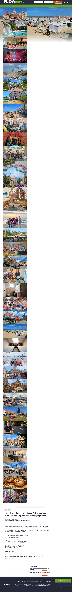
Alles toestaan (62, 577)
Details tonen (60, 589)
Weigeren (62, 584)
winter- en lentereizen (20, 5)
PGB (60, 5)
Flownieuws (36, 5)
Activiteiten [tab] (29, 507)
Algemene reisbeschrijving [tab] (10, 507)
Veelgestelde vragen (45, 5)
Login (57, 1)
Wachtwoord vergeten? (58, 3)
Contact (65, 5)
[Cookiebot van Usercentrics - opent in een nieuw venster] (7, 590)
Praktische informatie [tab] (39, 507)
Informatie (55, 5)
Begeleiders (29, 5)
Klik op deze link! (41, 556)
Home (5, 5)
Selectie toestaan (62, 580)
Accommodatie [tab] (21, 507)
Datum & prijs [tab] (7, 509)
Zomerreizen (10, 5)
